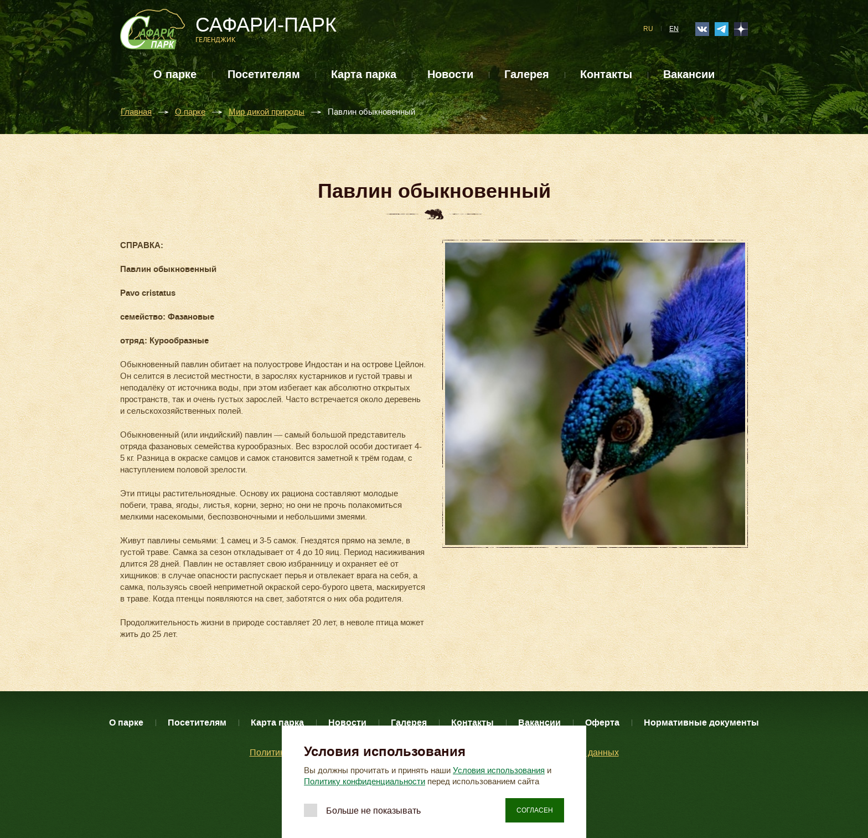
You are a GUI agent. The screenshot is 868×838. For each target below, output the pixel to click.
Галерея (526, 74)
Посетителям (264, 74)
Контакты (606, 74)
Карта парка (363, 74)
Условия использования (499, 770)
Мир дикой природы (266, 112)
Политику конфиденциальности (364, 781)
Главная (136, 112)
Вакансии (689, 74)
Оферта (602, 722)
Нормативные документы (701, 722)
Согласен (534, 810)
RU (648, 28)
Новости (450, 74)
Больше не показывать (373, 810)
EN (674, 28)
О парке (175, 74)
